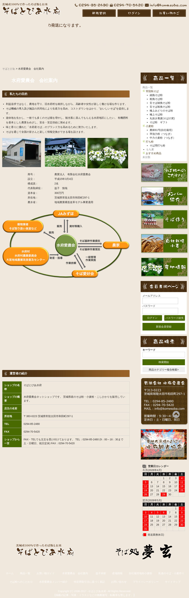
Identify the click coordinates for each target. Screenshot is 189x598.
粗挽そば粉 (156, 95)
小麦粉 (150, 122)
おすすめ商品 (153, 149)
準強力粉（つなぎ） (161, 130)
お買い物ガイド (46, 569)
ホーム (10, 569)
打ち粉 (150, 138)
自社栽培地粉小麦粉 (140, 569)
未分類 (146, 153)
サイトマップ (173, 578)
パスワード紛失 (175, 314)
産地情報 (117, 569)
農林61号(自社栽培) (161, 126)
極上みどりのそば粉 (161, 107)
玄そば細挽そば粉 (160, 99)
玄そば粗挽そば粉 (160, 103)
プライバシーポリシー (146, 578)
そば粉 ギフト (159, 118)
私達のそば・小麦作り (171, 569)
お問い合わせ (119, 578)
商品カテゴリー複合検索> (164, 365)
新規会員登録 (163, 322)
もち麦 (150, 145)
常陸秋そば (152, 87)
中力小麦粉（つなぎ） (163, 134)
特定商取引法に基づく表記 (89, 578)
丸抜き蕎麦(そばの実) (162, 114)
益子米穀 (101, 569)
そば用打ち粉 (157, 141)
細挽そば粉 (156, 91)
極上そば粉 (156, 110)
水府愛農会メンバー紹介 (53, 578)
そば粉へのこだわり (21, 578)
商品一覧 (147, 83)
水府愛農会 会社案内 (76, 569)
